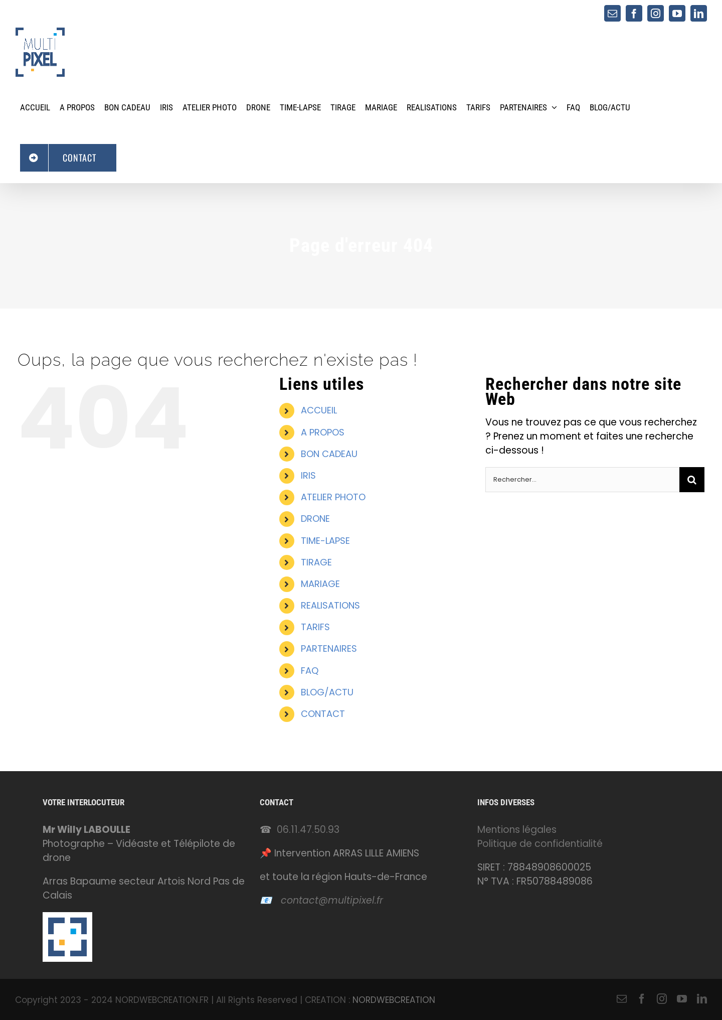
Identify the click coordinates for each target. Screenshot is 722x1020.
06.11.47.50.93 (308, 829)
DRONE (315, 518)
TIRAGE (316, 562)
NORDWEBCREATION (393, 1000)
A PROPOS (322, 432)
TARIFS (315, 627)
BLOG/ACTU (327, 692)
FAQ (309, 670)
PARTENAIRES (329, 648)
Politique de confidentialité (540, 843)
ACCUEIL (319, 410)
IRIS (308, 475)
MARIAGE (320, 583)
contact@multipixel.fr (332, 900)
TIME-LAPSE (325, 540)
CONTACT (323, 713)
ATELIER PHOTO (333, 497)
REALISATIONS (330, 605)
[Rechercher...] (582, 479)
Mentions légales (517, 829)
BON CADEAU (329, 454)
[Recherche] (691, 479)
